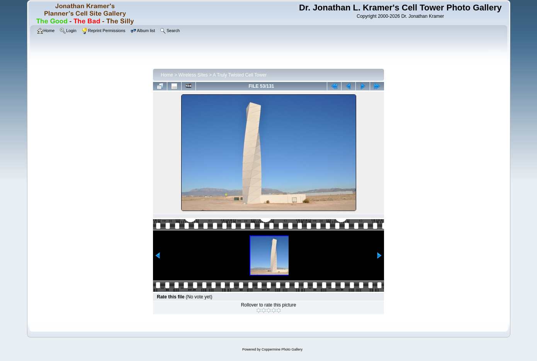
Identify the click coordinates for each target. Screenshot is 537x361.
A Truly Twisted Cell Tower (240, 75)
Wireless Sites (193, 75)
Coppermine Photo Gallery (282, 349)
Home (167, 75)
